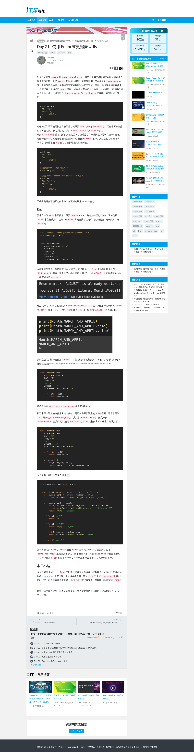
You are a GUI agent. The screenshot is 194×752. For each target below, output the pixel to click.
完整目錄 (35, 665)
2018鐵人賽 (148, 221)
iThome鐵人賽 (152, 30)
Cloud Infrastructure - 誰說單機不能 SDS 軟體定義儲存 (155, 79)
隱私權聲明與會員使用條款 (127, 747)
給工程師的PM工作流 (154, 92)
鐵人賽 (148, 216)
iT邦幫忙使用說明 (149, 747)
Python (41, 41)
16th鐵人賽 (42, 53)
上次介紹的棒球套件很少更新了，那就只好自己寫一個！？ (71, 41)
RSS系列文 (93, 637)
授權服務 (101, 747)
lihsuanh (50, 57)
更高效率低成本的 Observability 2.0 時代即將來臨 (155, 143)
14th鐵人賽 (149, 206)
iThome (82, 747)
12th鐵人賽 (149, 211)
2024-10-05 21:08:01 (55, 60)
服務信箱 (110, 747)
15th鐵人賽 (137, 201)
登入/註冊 (161, 20)
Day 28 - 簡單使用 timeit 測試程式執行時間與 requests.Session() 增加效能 (65, 648)
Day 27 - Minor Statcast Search (47, 643)
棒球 (69, 53)
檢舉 (118, 613)
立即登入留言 (77, 731)
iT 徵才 (52, 20)
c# (134, 231)
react (135, 236)
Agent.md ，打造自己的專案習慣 (146, 304)
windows (149, 226)
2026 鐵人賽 (72, 20)
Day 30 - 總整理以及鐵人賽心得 (47, 656)
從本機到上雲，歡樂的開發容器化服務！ (155, 116)
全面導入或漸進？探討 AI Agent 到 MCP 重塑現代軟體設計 (155, 179)
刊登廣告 (91, 747)
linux (140, 231)
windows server (151, 231)
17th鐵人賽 (137, 211)
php (157, 226)
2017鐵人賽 (137, 226)
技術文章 (42, 20)
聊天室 (61, 20)
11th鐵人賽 (137, 216)
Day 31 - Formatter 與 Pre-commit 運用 (51, 661)
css (162, 231)
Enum (84, 201)
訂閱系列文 (107, 637)
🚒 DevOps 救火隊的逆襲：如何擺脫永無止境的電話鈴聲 (155, 155)
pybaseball (49, 576)
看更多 (163, 59)
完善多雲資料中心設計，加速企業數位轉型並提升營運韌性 (155, 65)
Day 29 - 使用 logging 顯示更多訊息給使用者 (53, 652)
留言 (40, 613)
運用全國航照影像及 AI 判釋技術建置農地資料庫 (155, 167)
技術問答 (31, 20)
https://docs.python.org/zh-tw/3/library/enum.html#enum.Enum (80, 363)
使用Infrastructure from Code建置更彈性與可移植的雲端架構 (155, 131)
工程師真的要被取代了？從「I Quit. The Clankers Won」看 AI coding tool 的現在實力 (149, 293)
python (52, 53)
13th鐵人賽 (137, 206)
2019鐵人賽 (158, 216)
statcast (61, 53)
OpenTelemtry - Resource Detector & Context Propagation (154, 104)
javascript (137, 221)
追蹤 (50, 613)
